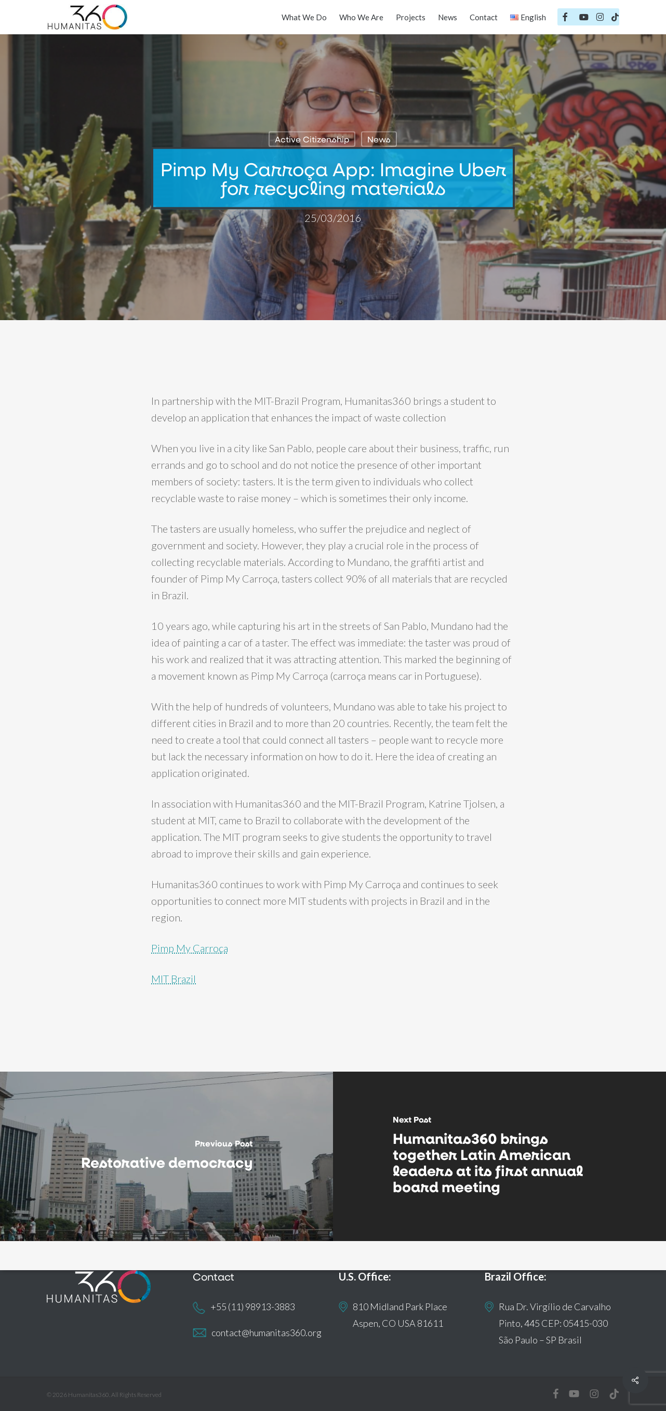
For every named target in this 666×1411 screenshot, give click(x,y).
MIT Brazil (173, 978)
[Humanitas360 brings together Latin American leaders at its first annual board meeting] (499, 1156)
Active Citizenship (312, 139)
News (379, 139)
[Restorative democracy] (166, 1156)
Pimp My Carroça (189, 948)
